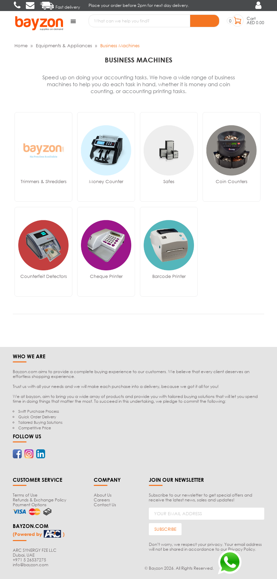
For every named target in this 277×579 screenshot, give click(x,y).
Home (21, 45)
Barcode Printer (169, 276)
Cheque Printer (106, 276)
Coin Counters (231, 181)
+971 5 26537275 (29, 559)
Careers (102, 499)
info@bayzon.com (30, 564)
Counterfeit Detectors (43, 276)
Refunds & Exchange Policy (39, 499)
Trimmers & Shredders (43, 181)
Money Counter (106, 181)
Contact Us (105, 504)
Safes (168, 181)
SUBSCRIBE (165, 529)
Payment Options (30, 504)
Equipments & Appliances (64, 45)
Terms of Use (25, 495)
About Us (103, 495)
